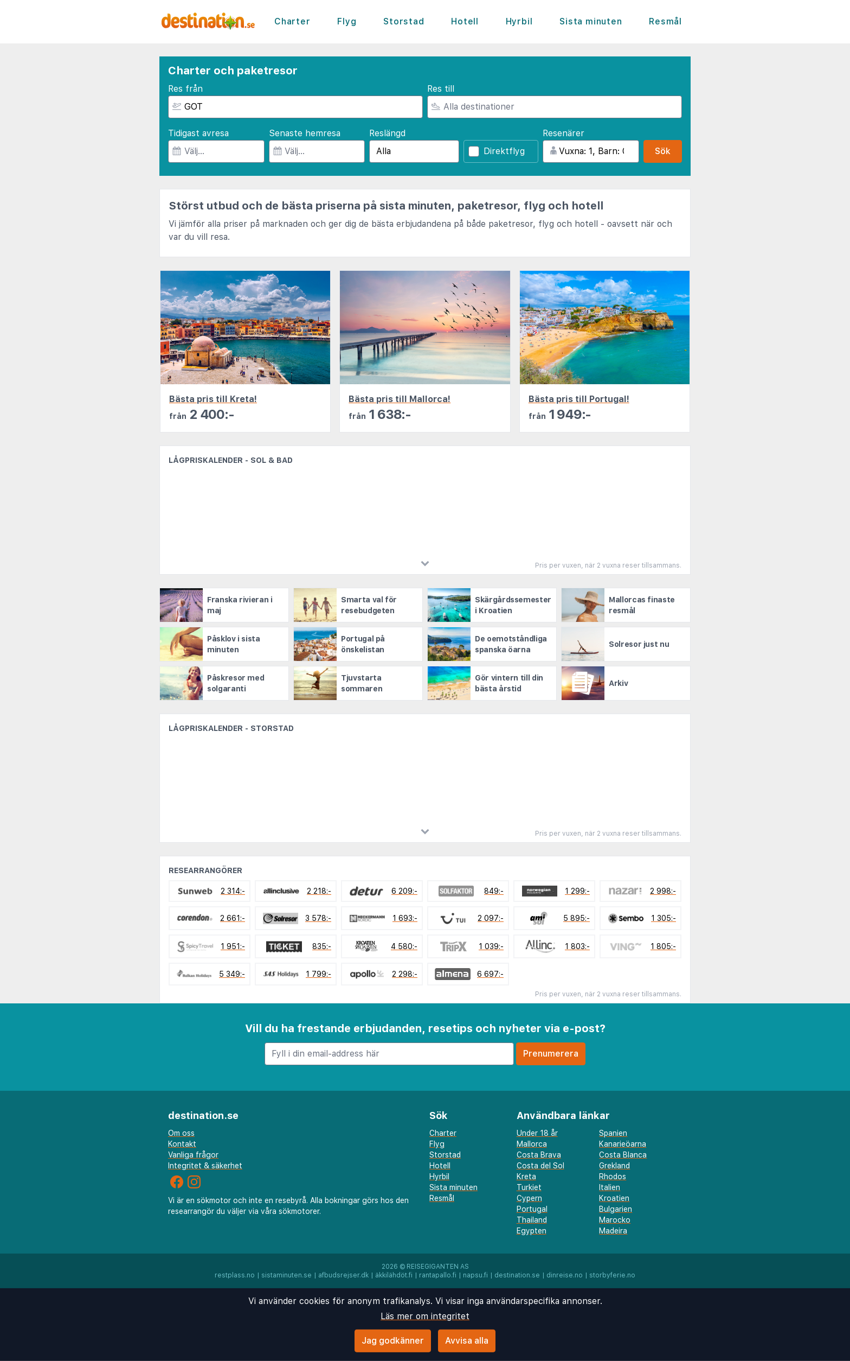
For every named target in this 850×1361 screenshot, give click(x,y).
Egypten (531, 1230)
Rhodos (612, 1176)
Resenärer (563, 133)
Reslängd (387, 133)
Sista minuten (590, 21)
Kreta (526, 1176)
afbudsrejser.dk (343, 1275)
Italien (609, 1187)
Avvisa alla (466, 1340)
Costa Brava (539, 1154)
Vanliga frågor (193, 1154)
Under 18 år (537, 1133)
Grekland (614, 1165)
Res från (185, 89)
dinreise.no (564, 1275)
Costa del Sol (540, 1165)
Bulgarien (615, 1209)
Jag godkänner (393, 1340)
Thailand (532, 1220)
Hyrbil (519, 21)
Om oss (181, 1133)
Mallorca (532, 1144)
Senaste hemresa (304, 133)
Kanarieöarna (622, 1144)
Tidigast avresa (198, 133)
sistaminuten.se (286, 1275)
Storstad (403, 21)
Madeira (613, 1230)
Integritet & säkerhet (205, 1165)
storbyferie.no (612, 1275)
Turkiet (529, 1187)
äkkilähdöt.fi (394, 1275)
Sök (663, 151)
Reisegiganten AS (438, 1266)
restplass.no (235, 1275)
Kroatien (614, 1198)
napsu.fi (475, 1275)
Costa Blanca (623, 1154)
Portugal (532, 1209)
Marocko (614, 1220)
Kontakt (182, 1144)
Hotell (465, 21)
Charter (292, 21)
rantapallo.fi (437, 1275)
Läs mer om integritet (425, 1316)
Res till (440, 89)
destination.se (517, 1275)
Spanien (613, 1133)
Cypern (529, 1198)
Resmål (665, 21)
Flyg (346, 21)
